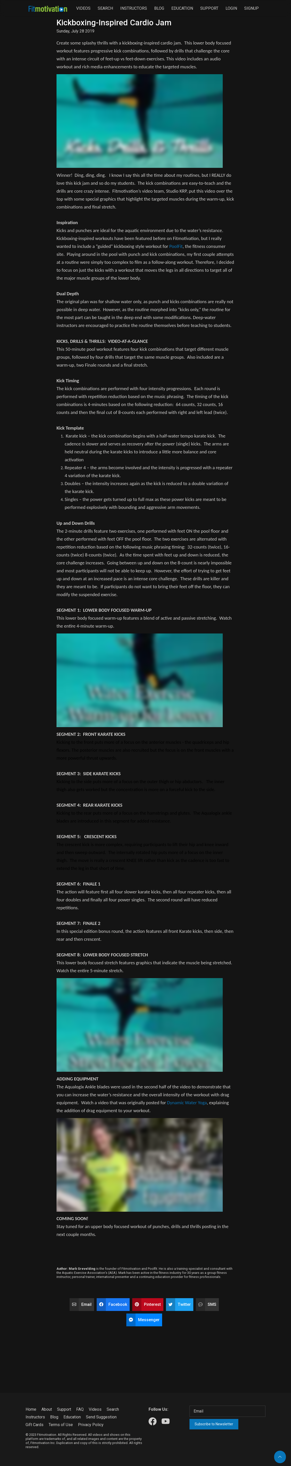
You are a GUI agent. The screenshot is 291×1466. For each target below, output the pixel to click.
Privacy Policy (91, 1424)
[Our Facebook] (152, 1421)
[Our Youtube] (166, 1421)
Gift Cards (34, 1424)
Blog (159, 8)
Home (31, 1409)
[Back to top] (280, 1457)
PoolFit (176, 246)
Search (105, 8)
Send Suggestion (101, 1417)
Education (182, 8)
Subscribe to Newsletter (214, 1424)
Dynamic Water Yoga (187, 1103)
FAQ (80, 1409)
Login (231, 8)
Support (209, 8)
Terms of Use (61, 1424)
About (46, 1409)
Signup (251, 8)
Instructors (133, 8)
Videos (83, 8)
